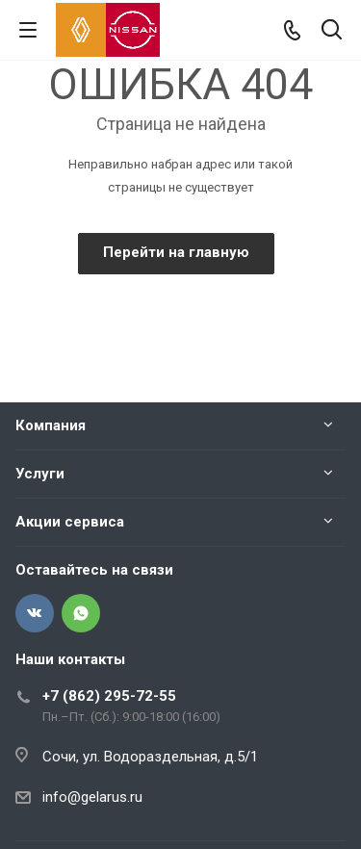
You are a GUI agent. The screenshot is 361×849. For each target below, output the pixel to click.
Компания (50, 425)
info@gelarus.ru (92, 797)
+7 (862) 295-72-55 (109, 696)
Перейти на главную (176, 252)
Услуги (39, 473)
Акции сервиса (69, 521)
